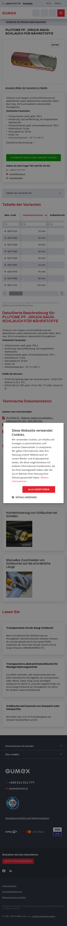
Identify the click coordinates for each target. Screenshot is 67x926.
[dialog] (33, 463)
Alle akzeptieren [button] (38, 489)
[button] (24, 497)
